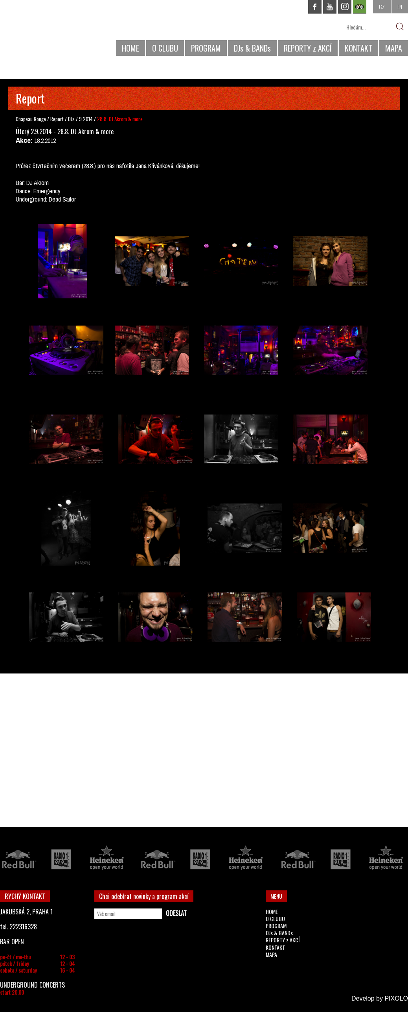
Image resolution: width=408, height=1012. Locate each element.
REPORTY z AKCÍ (308, 48)
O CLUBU (165, 48)
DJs (72, 119)
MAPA (393, 48)
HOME (130, 48)
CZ (382, 6)
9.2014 (86, 119)
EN (399, 6)
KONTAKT (358, 48)
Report (57, 119)
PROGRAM (206, 48)
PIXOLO (396, 998)
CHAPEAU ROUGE (43, 31)
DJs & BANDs (252, 48)
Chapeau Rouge (31, 119)
